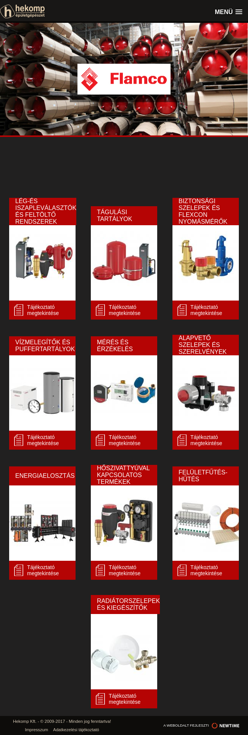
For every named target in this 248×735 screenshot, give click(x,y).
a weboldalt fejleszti (202, 725)
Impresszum (36, 729)
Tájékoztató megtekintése (43, 310)
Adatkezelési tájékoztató (76, 729)
